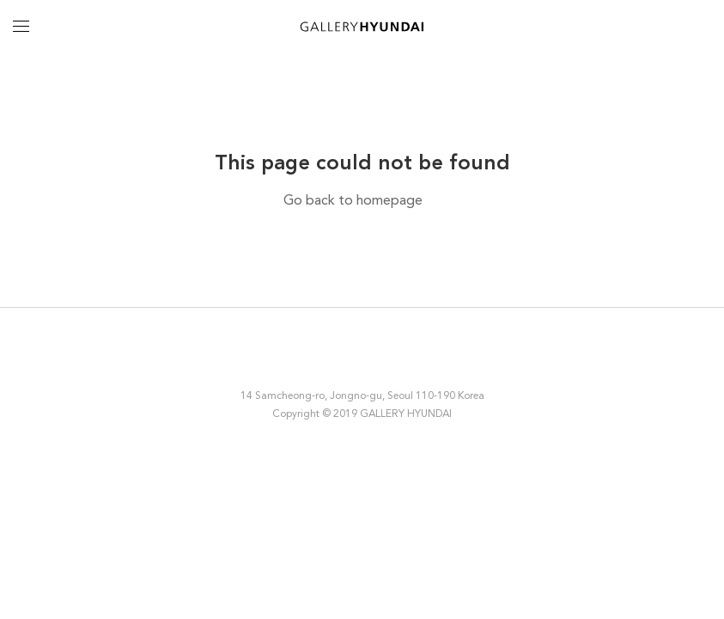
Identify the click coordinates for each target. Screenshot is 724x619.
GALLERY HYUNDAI (362, 26)
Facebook (339, 358)
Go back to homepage (353, 201)
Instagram (304, 358)
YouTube (418, 358)
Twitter (375, 358)
